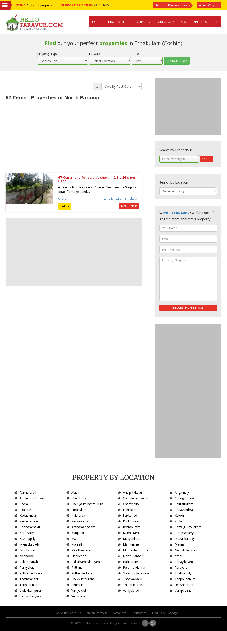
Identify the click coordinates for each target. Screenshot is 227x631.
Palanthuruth (29, 562)
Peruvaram (182, 567)
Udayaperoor (184, 585)
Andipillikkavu (132, 492)
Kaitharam (78, 515)
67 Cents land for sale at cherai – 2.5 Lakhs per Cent (97, 179)
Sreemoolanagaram (137, 573)
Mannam (181, 544)
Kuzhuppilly (27, 538)
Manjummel (131, 544)
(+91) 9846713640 (176, 212)
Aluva (75, 492)
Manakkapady (185, 538)
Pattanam (78, 567)
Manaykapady (29, 544)
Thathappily (183, 573)
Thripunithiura (29, 585)
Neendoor (27, 556)
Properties (119, 22)
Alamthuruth (28, 492)
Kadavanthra (184, 510)
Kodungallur (131, 521)
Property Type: (47, 53)
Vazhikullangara (31, 596)
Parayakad (27, 567)
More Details (129, 206)
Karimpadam (29, 521)
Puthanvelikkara (31, 573)
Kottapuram (131, 527)
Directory (165, 22)
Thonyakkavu (132, 579)
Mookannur (28, 550)
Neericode (78, 556)
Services (143, 22)
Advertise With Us (68, 613)
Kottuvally (27, 533)
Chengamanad (185, 498)
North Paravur (133, 556)
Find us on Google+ (166, 613)
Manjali (76, 544)
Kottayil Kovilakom (188, 527)
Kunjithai (77, 533)
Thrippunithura (185, 579)
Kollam (180, 521)
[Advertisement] (74, 136)
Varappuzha (183, 590)
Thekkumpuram (82, 579)
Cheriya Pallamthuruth (87, 504)
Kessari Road (80, 521)
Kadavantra (28, 515)
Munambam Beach (137, 550)
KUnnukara (131, 533)
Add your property (40, 5)
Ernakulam (78, 510)
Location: (95, 53)
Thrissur (77, 585)
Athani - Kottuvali (32, 498)
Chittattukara (184, 504)
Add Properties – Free (199, 22)
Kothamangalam (83, 527)
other (178, 556)
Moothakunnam (82, 550)
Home (96, 22)
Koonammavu (30, 527)
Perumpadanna (134, 567)
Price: (135, 53)
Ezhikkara (130, 510)
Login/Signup (209, 5)
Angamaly (182, 492)
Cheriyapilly (131, 504)
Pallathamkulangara (85, 562)
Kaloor (179, 515)
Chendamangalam (136, 498)
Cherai (62, 198)
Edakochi (26, 510)
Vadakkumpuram (32, 590)
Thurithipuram (133, 585)
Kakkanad (130, 515)
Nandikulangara (186, 550)
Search (206, 159)
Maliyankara (131, 538)
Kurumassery (184, 533)
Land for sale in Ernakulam (121, 198)
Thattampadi (29, 579)
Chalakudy (78, 498)
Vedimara (78, 596)
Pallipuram (130, 562)
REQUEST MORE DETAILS (188, 307)
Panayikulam (184, 562)
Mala (74, 538)
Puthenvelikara (81, 573)
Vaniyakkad (131, 590)
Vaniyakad (78, 590)
